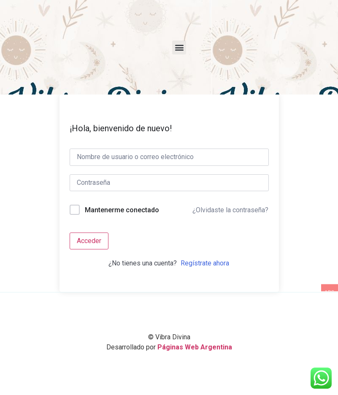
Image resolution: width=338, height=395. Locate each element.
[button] (179, 47)
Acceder (89, 241)
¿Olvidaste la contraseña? (230, 210)
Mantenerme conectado (122, 210)
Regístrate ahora (205, 263)
